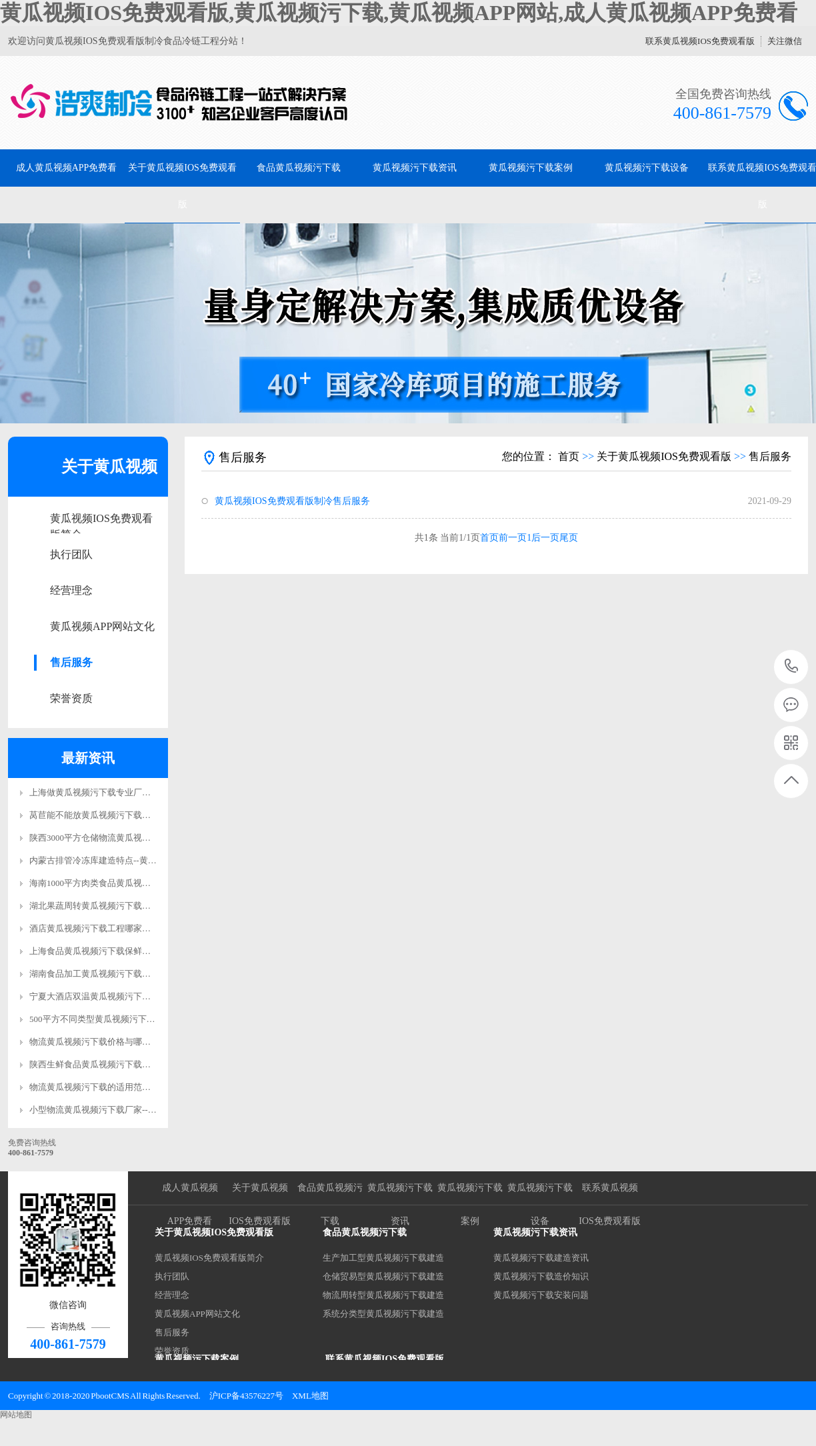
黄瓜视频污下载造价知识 (541, 1276)
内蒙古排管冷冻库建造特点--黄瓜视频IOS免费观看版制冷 (139, 860)
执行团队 (71, 554)
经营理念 (71, 590)
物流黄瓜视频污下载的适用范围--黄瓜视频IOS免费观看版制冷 (147, 1087)
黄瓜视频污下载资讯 (415, 168)
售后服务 (71, 662)
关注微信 (784, 41)
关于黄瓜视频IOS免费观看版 (182, 186)
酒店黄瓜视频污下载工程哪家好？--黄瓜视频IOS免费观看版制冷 (152, 928)
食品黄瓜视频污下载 (299, 168)
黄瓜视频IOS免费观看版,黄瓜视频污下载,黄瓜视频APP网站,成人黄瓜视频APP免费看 (398, 13)
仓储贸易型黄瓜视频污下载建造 (383, 1276)
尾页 (568, 538)
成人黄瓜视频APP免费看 (66, 168)
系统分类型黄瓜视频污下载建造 (383, 1314)
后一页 (545, 538)
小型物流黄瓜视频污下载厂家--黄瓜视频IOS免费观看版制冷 (143, 1110)
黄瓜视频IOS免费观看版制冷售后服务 (292, 501)
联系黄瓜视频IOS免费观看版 (700, 41)
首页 (568, 456)
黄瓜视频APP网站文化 (102, 626)
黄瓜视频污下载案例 (531, 168)
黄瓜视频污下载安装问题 (541, 1295)
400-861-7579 (791, 667)
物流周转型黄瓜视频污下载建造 (383, 1295)
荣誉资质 (71, 698)
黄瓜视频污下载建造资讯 (541, 1258)
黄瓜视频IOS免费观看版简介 (101, 520)
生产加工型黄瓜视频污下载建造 (383, 1258)
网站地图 (16, 1414)
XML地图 (310, 1396)
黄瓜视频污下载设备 (647, 168)
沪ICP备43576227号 (246, 1396)
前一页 (513, 538)
